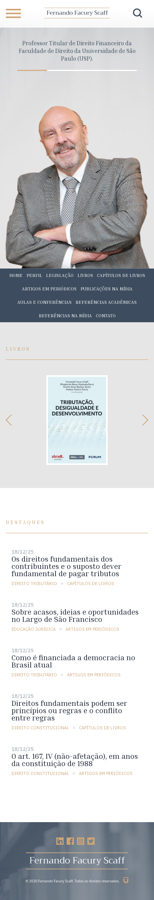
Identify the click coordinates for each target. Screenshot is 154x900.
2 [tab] (62, 70)
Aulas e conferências (44, 302)
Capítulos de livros (121, 275)
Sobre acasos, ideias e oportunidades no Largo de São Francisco (75, 615)
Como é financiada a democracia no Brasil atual (73, 661)
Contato (106, 315)
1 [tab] (32, 70)
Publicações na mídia (106, 289)
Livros (85, 275)
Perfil (34, 275)
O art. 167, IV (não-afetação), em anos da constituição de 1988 (74, 759)
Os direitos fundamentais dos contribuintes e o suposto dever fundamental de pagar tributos (66, 566)
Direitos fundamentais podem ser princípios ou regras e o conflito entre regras (69, 710)
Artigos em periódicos (49, 289)
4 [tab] (122, 70)
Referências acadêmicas (106, 302)
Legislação (60, 275)
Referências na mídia (65, 315)
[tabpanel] (77, 50)
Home (16, 275)
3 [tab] (92, 70)
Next (144, 420)
